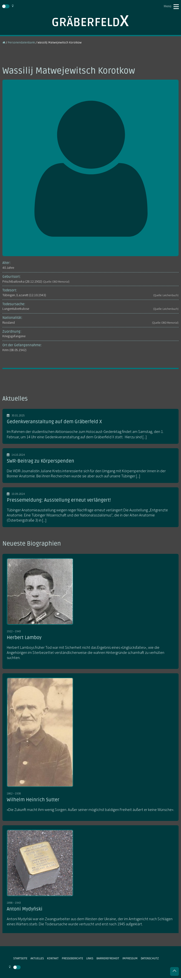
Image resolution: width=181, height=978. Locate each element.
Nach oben (174, 971)
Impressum (130, 958)
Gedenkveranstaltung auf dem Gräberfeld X (54, 422)
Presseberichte (72, 958)
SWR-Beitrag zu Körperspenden (40, 461)
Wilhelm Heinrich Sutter (33, 800)
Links (89, 958)
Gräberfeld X (90, 20)
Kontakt (53, 958)
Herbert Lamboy (24, 638)
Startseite (20, 958)
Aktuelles (37, 958)
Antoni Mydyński (24, 909)
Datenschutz (150, 958)
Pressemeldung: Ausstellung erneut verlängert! (59, 500)
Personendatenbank (21, 42)
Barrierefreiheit (107, 958)
